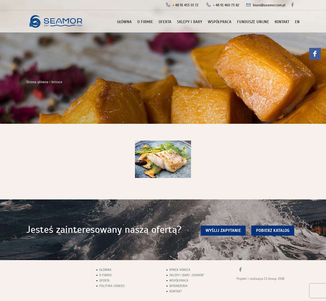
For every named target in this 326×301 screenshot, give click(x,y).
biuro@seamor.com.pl (269, 5)
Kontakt (282, 21)
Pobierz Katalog (273, 230)
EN (297, 21)
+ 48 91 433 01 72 (185, 5)
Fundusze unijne (253, 21)
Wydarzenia (178, 286)
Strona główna (37, 82)
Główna (124, 21)
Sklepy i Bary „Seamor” (187, 275)
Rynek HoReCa (179, 270)
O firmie (145, 21)
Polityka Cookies (112, 286)
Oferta (165, 21)
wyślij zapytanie (223, 230)
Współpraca (219, 21)
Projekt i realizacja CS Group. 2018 (260, 279)
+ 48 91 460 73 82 (226, 5)
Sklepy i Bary (189, 21)
